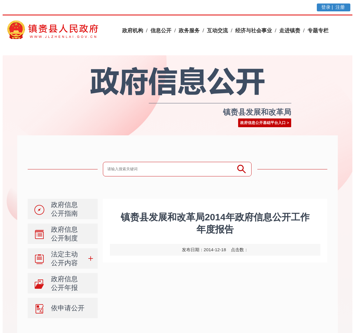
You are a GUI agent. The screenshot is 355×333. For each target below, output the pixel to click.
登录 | (327, 7)
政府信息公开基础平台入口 (263, 123)
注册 (340, 7)
